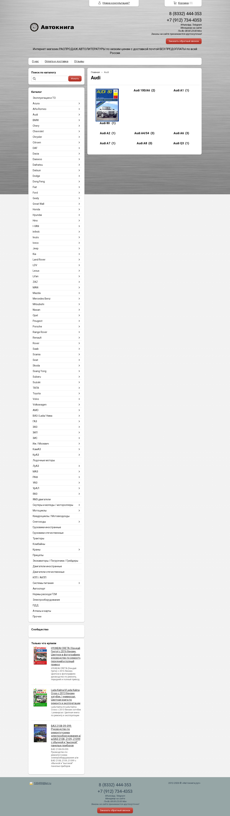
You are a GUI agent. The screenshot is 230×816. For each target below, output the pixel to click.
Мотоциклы (40, 510)
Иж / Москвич (41, 443)
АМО (35, 410)
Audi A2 (105, 133)
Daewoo (37, 159)
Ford (35, 192)
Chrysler (37, 136)
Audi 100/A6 (142, 90)
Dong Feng (39, 181)
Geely (36, 198)
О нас (35, 61)
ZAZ (35, 281)
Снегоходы (39, 521)
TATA (36, 387)
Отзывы (79, 61)
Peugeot (37, 320)
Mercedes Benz (41, 298)
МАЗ (35, 471)
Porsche (37, 326)
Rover (36, 343)
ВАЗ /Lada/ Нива (42, 415)
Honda (36, 209)
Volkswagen (40, 404)
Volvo (36, 399)
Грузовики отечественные (48, 532)
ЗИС (35, 438)
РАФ (35, 477)
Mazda (37, 293)
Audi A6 (179, 133)
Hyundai (37, 215)
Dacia (36, 153)
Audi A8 (142, 143)
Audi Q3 (178, 143)
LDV (35, 265)
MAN (35, 287)
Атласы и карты (42, 610)
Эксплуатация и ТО (44, 97)
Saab (36, 348)
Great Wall (38, 203)
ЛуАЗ (36, 465)
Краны (36, 549)
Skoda (36, 365)
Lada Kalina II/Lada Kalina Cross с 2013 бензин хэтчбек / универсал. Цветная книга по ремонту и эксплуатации (65, 697)
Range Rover (40, 332)
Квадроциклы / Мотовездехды (51, 516)
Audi (35, 114)
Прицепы (38, 555)
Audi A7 (105, 143)
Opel (35, 315)
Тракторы (38, 538)
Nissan (36, 309)
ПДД (36, 605)
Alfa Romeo (39, 109)
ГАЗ (35, 421)
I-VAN (36, 226)
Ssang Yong (39, 371)
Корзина (183, 3)
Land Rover (39, 259)
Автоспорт (39, 588)
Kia (34, 254)
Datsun (37, 170)
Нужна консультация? (116, 3)
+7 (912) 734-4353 (184, 20)
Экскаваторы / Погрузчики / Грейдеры (55, 560)
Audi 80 (105, 123)
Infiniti (36, 231)
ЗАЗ (35, 426)
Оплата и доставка (56, 61)
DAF (35, 148)
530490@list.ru (42, 783)
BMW (36, 120)
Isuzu (36, 237)
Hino (35, 220)
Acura (36, 103)
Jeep (35, 248)
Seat (35, 360)
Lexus (36, 270)
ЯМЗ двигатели (42, 499)
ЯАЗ (35, 493)
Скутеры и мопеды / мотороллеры (53, 505)
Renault (37, 337)
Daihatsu (38, 164)
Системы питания (43, 583)
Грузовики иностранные (47, 527)
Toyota (37, 393)
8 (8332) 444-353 (185, 13)
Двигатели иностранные (47, 566)
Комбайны (39, 544)
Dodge (36, 175)
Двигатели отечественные (49, 571)
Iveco (36, 242)
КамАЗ (37, 449)
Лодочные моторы (44, 460)
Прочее (37, 616)
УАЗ (35, 482)
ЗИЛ (35, 432)
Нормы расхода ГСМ (45, 594)
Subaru (37, 376)
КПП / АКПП (39, 577)
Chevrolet (38, 131)
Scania (36, 354)
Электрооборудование (46, 599)
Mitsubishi (38, 304)
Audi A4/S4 (141, 133)
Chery (36, 125)
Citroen (37, 142)
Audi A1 (179, 90)
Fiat (35, 187)
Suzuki (36, 382)
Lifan (35, 276)
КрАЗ (36, 454)
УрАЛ (36, 488)
